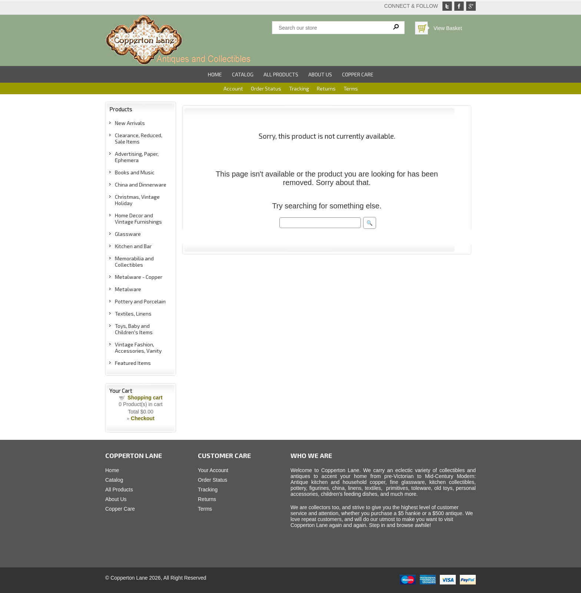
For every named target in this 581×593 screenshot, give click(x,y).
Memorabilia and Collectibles (134, 261)
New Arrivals (130, 123)
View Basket (448, 28)
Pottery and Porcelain (140, 301)
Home (215, 74)
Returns (326, 88)
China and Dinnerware (140, 184)
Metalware (128, 289)
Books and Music (135, 172)
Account (233, 88)
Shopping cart (144, 398)
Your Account (213, 470)
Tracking (299, 88)
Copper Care (358, 74)
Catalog (242, 74)
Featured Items (133, 363)
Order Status (266, 88)
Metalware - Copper (138, 277)
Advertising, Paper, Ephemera (137, 157)
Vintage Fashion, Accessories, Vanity (138, 347)
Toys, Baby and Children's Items (134, 329)
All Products (280, 74)
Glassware (128, 234)
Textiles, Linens (133, 313)
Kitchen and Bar (133, 246)
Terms (350, 88)
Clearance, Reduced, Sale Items (138, 138)
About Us (320, 74)
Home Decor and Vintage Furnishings (138, 218)
